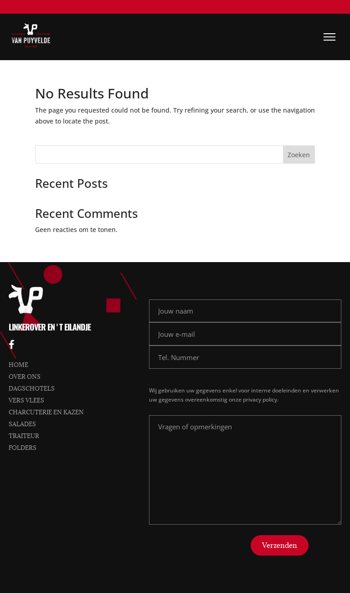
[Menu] (329, 37)
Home (18, 364)
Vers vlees (26, 400)
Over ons (25, 376)
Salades (22, 424)
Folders (22, 447)
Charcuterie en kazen (46, 412)
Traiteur (24, 435)
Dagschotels (32, 388)
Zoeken (299, 154)
